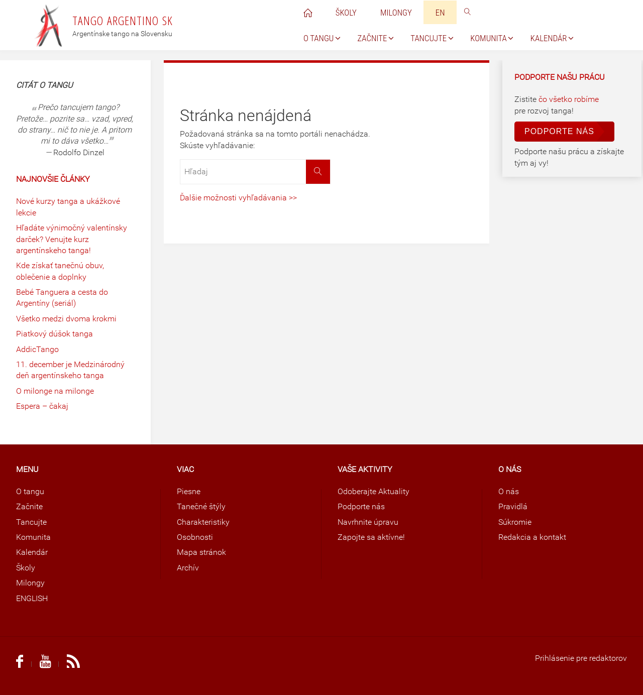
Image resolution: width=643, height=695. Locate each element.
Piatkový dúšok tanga (54, 333)
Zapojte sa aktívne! (371, 537)
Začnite (29, 506)
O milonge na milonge (55, 391)
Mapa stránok (201, 552)
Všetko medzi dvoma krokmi (66, 318)
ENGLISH (32, 598)
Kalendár (32, 552)
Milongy (30, 583)
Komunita (33, 537)
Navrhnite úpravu (368, 522)
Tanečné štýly (201, 506)
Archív (188, 567)
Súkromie (514, 522)
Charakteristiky (203, 522)
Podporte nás (559, 131)
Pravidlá (512, 506)
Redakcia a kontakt (532, 537)
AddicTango (37, 349)
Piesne (188, 491)
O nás (508, 491)
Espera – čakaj (42, 406)
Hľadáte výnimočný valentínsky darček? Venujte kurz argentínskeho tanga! (71, 239)
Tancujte (31, 522)
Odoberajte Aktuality (373, 491)
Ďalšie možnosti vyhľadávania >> (238, 197)
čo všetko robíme (569, 99)
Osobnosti (195, 537)
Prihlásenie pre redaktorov (581, 658)
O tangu (30, 491)
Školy (25, 567)
